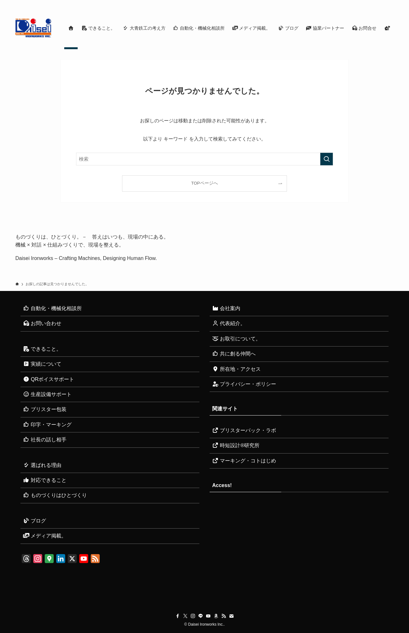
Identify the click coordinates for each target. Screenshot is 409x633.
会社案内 (226, 308)
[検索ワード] (204, 159)
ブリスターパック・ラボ (244, 430)
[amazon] (364, 3)
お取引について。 (236, 338)
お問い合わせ (42, 323)
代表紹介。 (228, 323)
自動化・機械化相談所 (52, 308)
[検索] (389, 3)
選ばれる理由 (42, 465)
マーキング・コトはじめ (244, 460)
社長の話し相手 (44, 439)
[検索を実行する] (326, 159)
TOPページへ (204, 183)
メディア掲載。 (44, 535)
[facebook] (323, 3)
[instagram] (340, 3)
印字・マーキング (47, 424)
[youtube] (356, 3)
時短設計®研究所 (235, 445)
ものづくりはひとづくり (55, 495)
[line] (348, 3)
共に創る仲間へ (234, 353)
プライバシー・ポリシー (244, 384)
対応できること (44, 480)
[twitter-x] (331, 3)
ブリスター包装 (44, 409)
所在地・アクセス (236, 369)
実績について (42, 364)
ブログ (34, 520)
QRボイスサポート (48, 379)
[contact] (381, 3)
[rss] (373, 3)
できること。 (42, 349)
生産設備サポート (47, 394)
